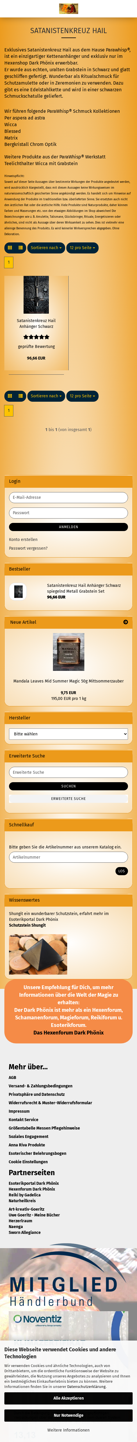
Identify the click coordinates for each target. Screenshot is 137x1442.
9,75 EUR (68, 692)
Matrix (11, 138)
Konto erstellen (23, 539)
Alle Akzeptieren (69, 1398)
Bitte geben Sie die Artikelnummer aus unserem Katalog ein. (65, 847)
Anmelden (68, 527)
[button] (9, 247)
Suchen (68, 786)
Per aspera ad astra (24, 118)
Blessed (12, 131)
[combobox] (46, 247)
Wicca (10, 124)
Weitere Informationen (68, 1430)
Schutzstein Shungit (27, 925)
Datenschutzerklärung (86, 1386)
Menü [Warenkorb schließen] (9, 8)
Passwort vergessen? (28, 548)
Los (121, 871)
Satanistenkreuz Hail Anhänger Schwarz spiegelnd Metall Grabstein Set (36, 324)
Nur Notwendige (68, 1415)
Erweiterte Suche (68, 799)
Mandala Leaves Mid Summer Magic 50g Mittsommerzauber (68, 681)
